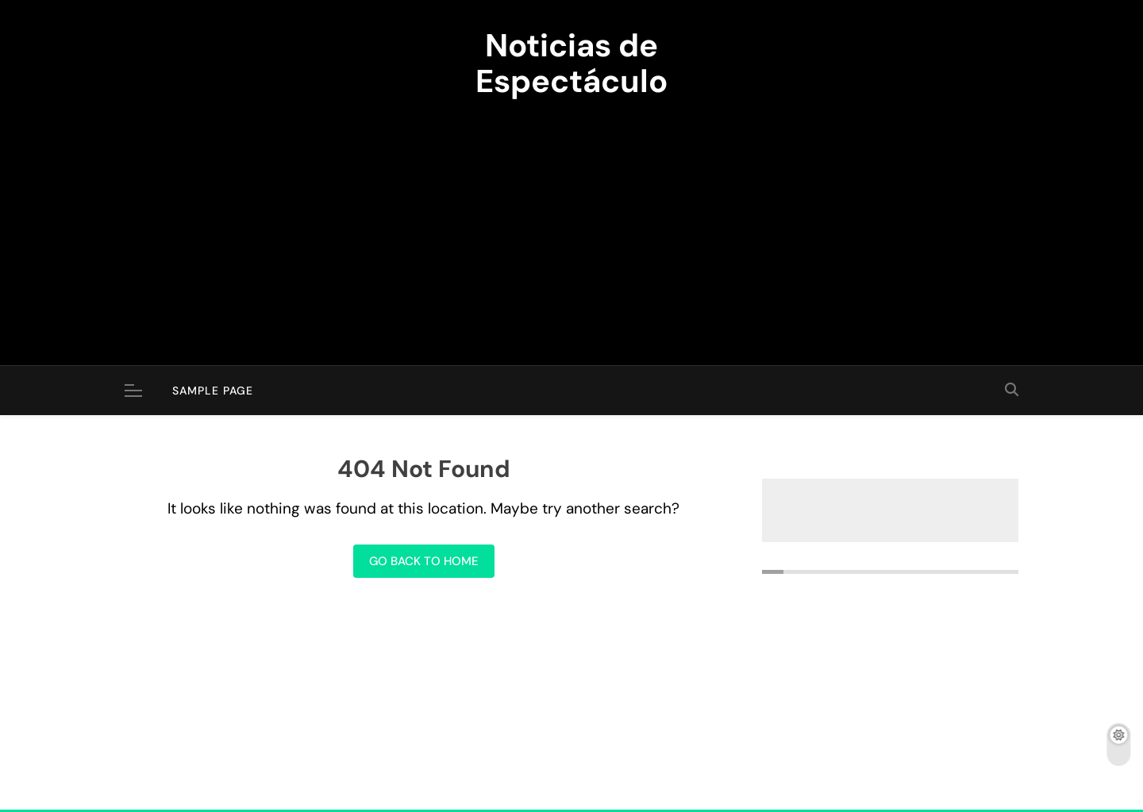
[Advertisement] (571, 222)
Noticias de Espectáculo (571, 63)
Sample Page (212, 390)
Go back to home (424, 561)
